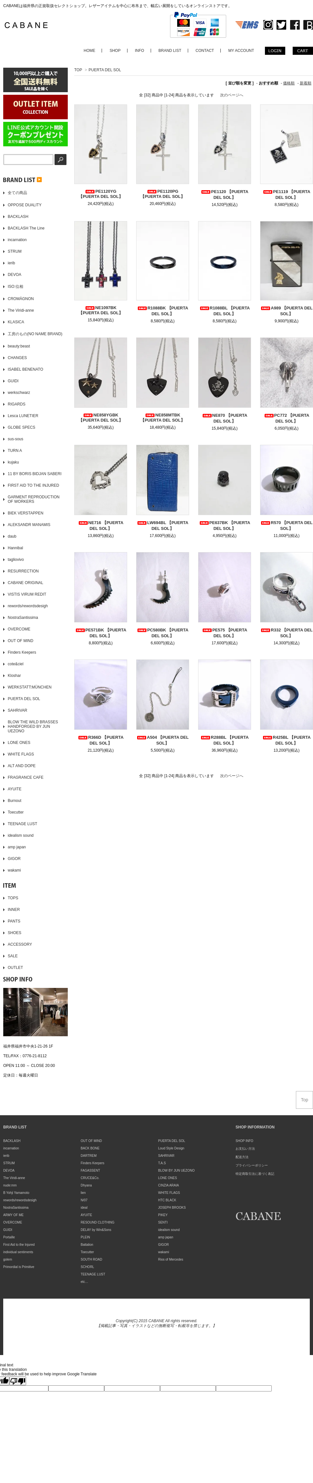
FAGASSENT (90, 1170)
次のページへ (231, 95)
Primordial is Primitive (18, 1267)
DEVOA (9, 1170)
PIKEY (162, 1215)
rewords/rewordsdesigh (19, 1200)
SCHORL (87, 1267)
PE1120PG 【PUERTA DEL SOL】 (162, 194)
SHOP (115, 50)
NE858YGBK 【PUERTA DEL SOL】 (100, 418)
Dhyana (86, 1185)
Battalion (87, 1244)
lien (83, 1193)
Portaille (9, 1237)
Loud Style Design (171, 1148)
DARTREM (88, 1155)
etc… (84, 1281)
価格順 (289, 83)
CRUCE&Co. (90, 1178)
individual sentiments (18, 1252)
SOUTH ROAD (91, 1259)
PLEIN (85, 1237)
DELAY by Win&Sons (96, 1230)
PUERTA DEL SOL (105, 70)
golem (7, 1259)
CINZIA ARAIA (168, 1185)
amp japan (165, 1237)
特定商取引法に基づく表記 (255, 1174)
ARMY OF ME (13, 1215)
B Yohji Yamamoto (16, 1193)
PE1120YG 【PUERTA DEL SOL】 (100, 194)
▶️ (22, 179)
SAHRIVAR (166, 1155)
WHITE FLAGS (169, 1193)
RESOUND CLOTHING (97, 1222)
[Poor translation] (17, 1380)
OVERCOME (12, 1222)
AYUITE (86, 1215)
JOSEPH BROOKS (172, 1207)
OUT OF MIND (91, 1141)
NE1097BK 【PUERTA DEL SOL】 (100, 310)
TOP (78, 70)
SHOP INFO (244, 1141)
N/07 (84, 1200)
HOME (89, 50)
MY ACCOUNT (241, 50)
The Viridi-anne (14, 1178)
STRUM (9, 1163)
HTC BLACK (167, 1200)
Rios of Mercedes (170, 1259)
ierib (6, 1155)
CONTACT (205, 50)
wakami (163, 1252)
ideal (84, 1207)
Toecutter (87, 1252)
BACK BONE (90, 1148)
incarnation (11, 1148)
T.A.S (162, 1163)
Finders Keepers (92, 1163)
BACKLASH (11, 1141)
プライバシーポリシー (252, 1165)
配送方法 (242, 1157)
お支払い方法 (245, 1148)
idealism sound (169, 1230)
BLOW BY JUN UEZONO (176, 1170)
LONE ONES (167, 1178)
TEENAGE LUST (93, 1274)
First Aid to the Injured (19, 1244)
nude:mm (10, 1185)
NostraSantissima (15, 1207)
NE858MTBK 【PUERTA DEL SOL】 (162, 418)
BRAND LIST (169, 50)
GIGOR (163, 1244)
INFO (139, 50)
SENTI (162, 1222)
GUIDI (7, 1230)
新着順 (305, 83)
